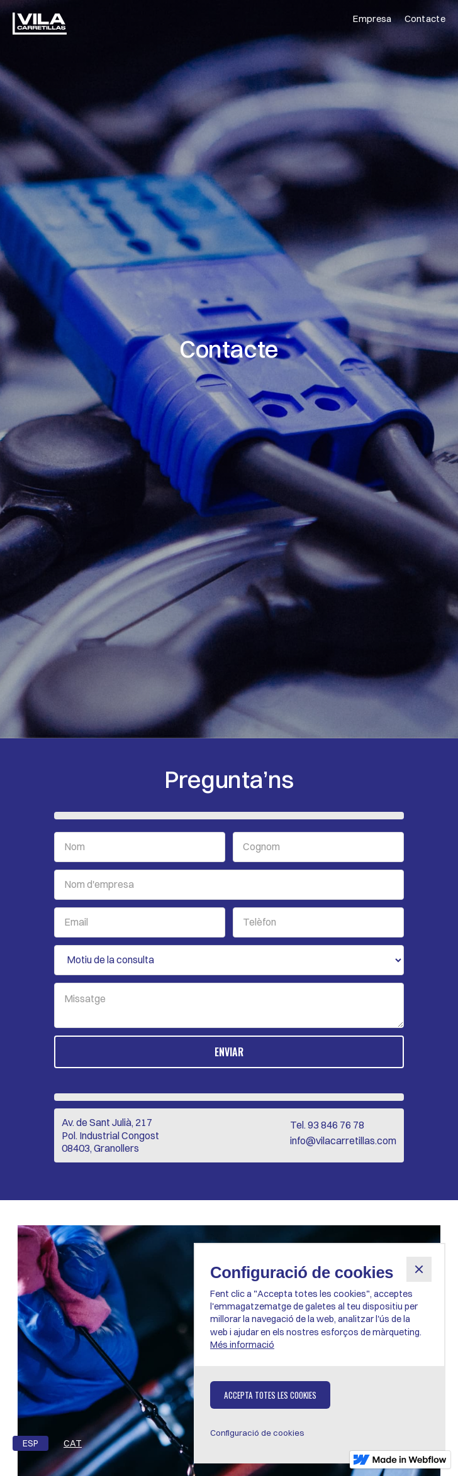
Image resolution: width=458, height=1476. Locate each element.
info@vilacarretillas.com (343, 1140)
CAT (73, 1443)
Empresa (372, 19)
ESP (30, 1443)
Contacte (425, 19)
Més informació (242, 1344)
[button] (419, 1269)
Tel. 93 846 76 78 (327, 1124)
